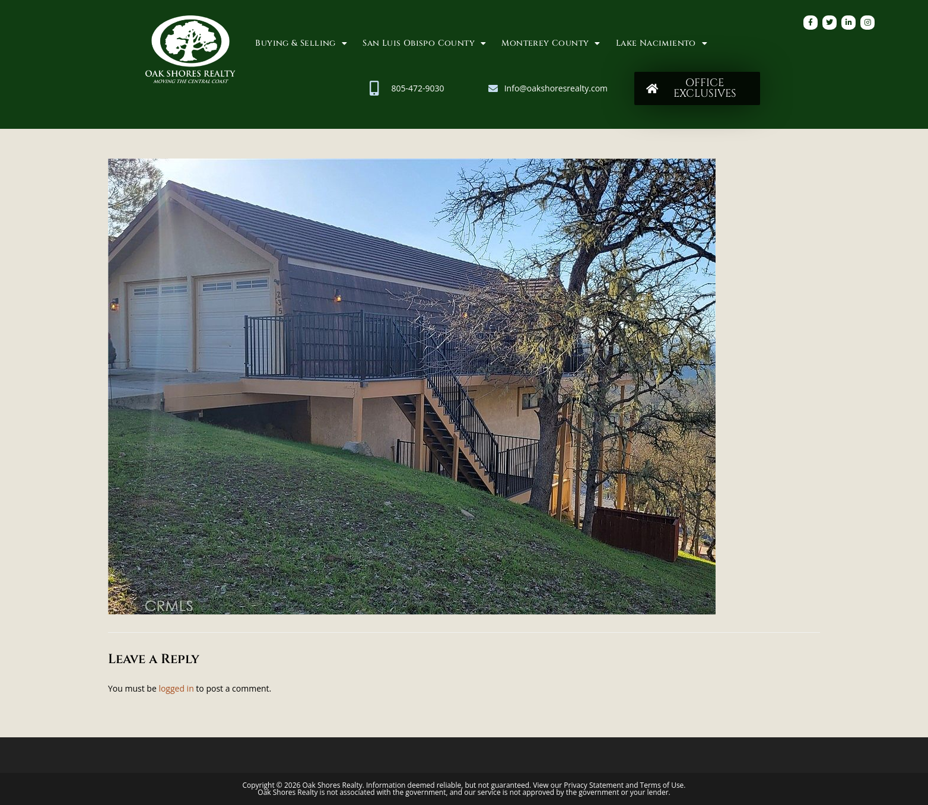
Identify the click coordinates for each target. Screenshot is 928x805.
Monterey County (550, 43)
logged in (175, 688)
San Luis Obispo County (424, 43)
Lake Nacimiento (661, 43)
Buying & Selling (301, 43)
